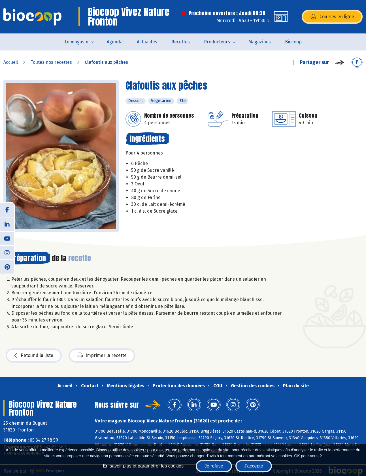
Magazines (259, 42)
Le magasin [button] (76, 42)
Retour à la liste (33, 355)
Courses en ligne (332, 17)
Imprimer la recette (102, 355)
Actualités (147, 42)
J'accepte (253, 466)
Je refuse (214, 466)
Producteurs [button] (217, 42)
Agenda (115, 42)
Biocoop (293, 42)
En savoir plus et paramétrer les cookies (143, 466)
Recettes (180, 42)
